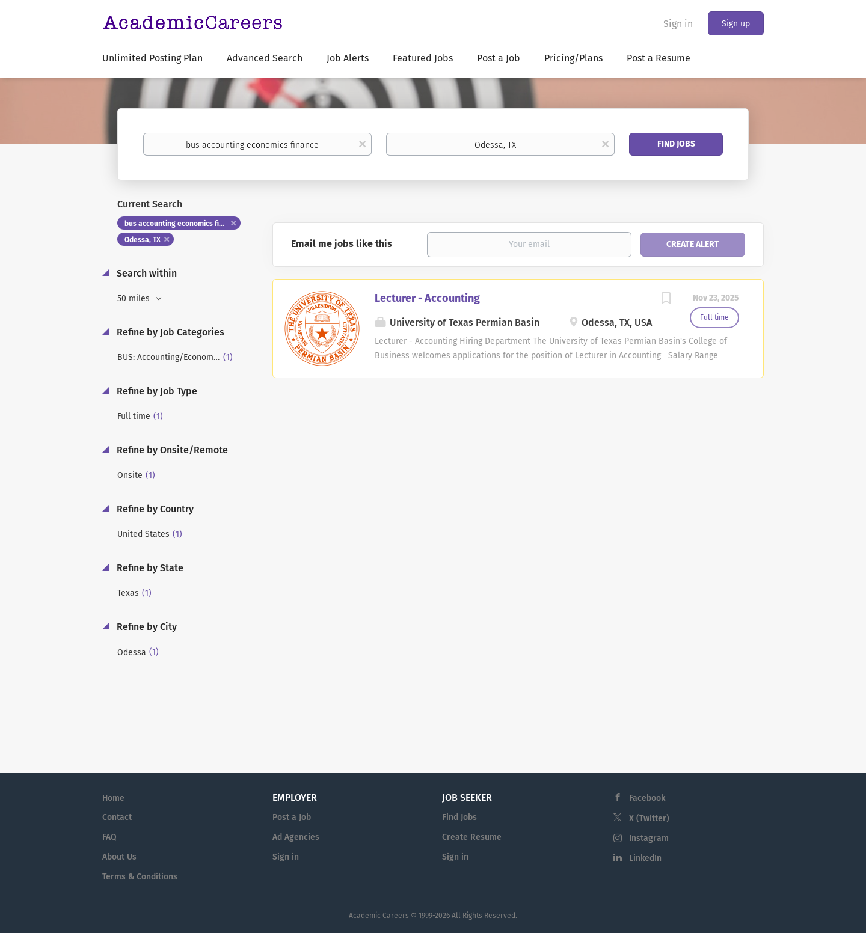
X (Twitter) (649, 818)
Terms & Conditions (139, 877)
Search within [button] (145, 273)
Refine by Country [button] (154, 509)
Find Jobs (676, 144)
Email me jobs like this (341, 243)
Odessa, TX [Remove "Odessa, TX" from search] (142, 240)
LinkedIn (645, 858)
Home (113, 798)
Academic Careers (379, 915)
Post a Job (291, 817)
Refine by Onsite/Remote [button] (171, 450)
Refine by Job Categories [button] (169, 332)
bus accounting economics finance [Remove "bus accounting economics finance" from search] (181, 223)
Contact (117, 817)
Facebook (647, 798)
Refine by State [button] (148, 568)
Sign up (736, 24)
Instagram (649, 838)
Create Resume (472, 837)
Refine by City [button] (145, 626)
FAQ (109, 837)
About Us (119, 857)
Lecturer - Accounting (427, 298)
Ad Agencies (295, 837)
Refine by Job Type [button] (155, 391)
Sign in (678, 23)
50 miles (134, 298)
